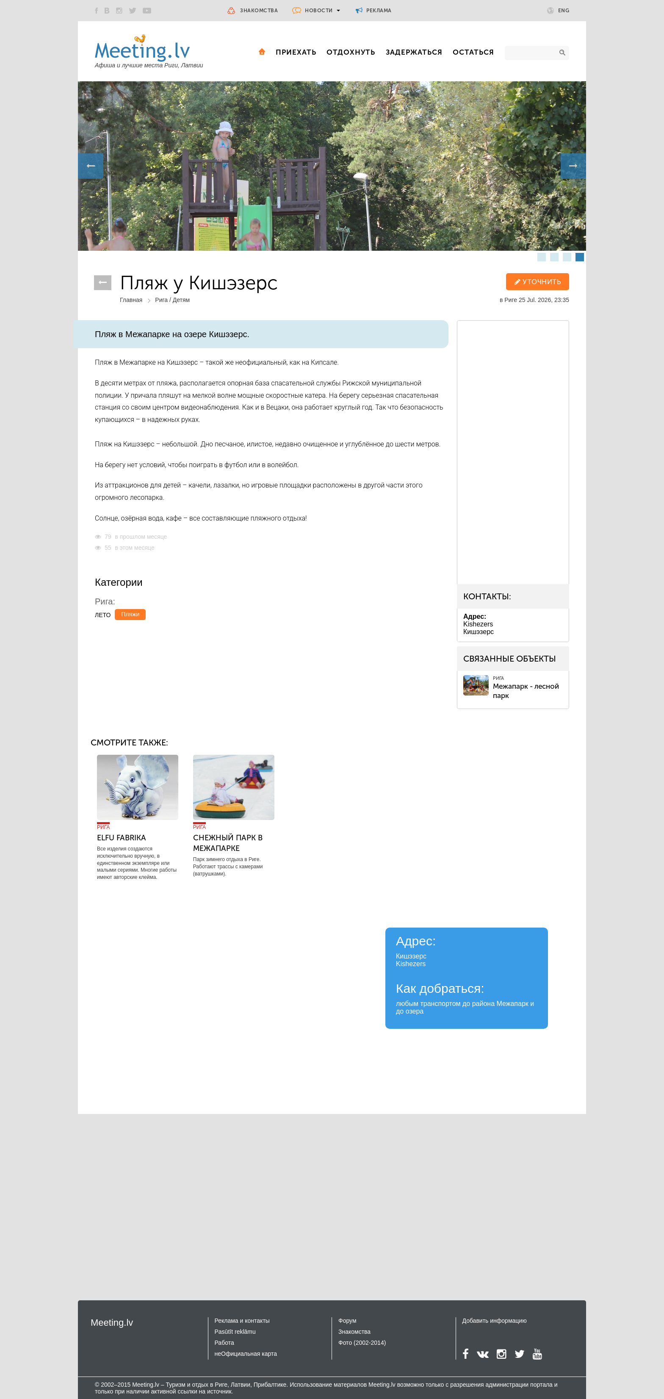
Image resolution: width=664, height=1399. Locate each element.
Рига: (105, 601)
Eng (558, 10)
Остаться (473, 52)
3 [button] (567, 257)
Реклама (374, 10)
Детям (181, 299)
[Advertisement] (519, 451)
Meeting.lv (112, 1322)
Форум (347, 1320)
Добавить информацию (494, 1320)
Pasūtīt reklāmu (235, 1331)
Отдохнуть (350, 52)
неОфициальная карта (246, 1353)
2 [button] (554, 257)
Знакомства (259, 11)
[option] (332, 166)
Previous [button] (90, 166)
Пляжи (130, 614)
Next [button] (573, 166)
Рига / (163, 299)
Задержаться (414, 52)
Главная (131, 299)
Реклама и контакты (242, 1320)
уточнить (538, 282)
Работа (224, 1342)
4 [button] (579, 257)
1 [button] (541, 257)
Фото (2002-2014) (362, 1342)
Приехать (296, 52)
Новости (319, 11)
